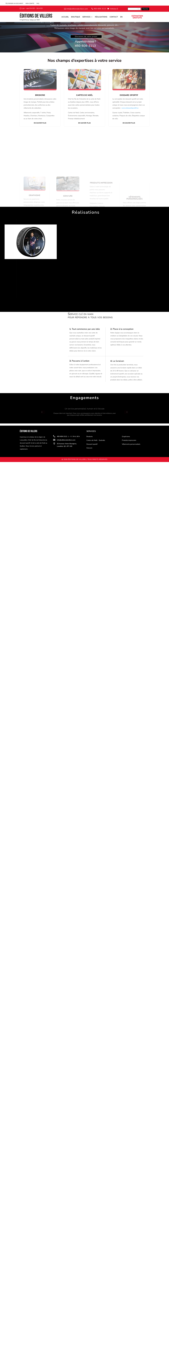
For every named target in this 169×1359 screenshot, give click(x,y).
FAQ (38, 3)
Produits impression (129, 450)
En (121, 17)
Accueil (65, 17)
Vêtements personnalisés (131, 453)
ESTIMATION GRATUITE (137, 17)
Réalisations (101, 17)
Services (86, 17)
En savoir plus (40, 142)
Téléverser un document (14, 3)
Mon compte (30, 3)
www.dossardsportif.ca (130, 127)
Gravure (89, 457)
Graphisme (126, 446)
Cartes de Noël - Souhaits (95, 450)
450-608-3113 (100, 9)
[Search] (134, 9)
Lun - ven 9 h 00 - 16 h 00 (32, 8)
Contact (114, 17)
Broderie (40, 114)
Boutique (75, 17)
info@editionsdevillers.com (77, 9)
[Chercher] (145, 9)
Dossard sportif (92, 453)
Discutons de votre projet (86, 46)
